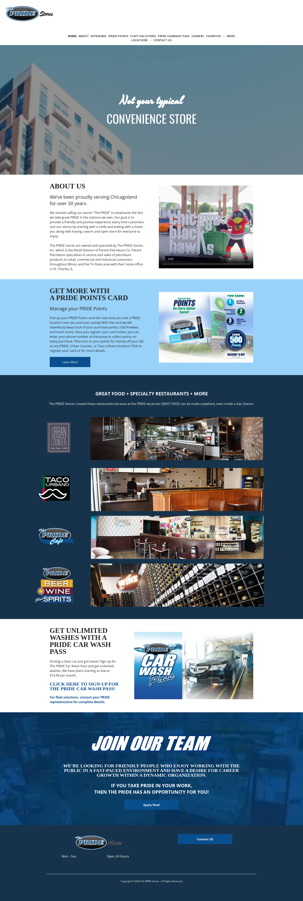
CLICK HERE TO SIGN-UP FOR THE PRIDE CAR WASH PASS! (84, 686)
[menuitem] (72, 36)
